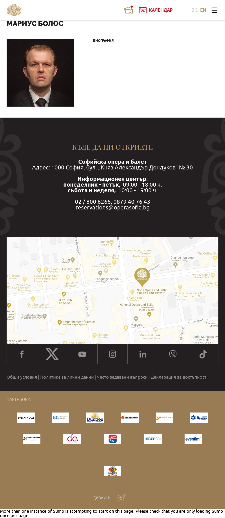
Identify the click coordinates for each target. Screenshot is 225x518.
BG (194, 10)
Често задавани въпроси (122, 377)
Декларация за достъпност (178, 377)
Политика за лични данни (67, 377)
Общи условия (22, 377)
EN (203, 10)
